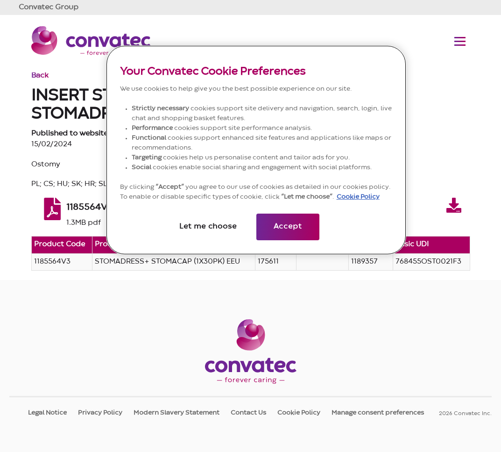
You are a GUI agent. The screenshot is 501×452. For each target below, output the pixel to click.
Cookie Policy (298, 413)
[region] (256, 150)
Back (40, 75)
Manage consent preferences (378, 413)
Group (48, 7)
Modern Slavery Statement (176, 413)
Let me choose (207, 226)
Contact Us (248, 413)
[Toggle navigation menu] (460, 41)
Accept (288, 226)
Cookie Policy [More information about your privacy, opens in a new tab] (358, 197)
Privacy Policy (100, 413)
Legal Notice (47, 413)
